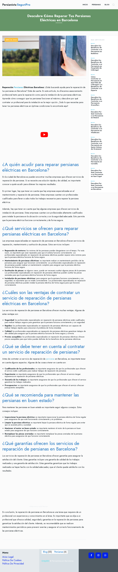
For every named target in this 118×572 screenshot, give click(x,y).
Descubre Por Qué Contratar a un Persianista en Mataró (97, 115)
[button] (113, 4)
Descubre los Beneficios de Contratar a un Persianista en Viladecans (96, 129)
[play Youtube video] (44, 134)
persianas (50, 358)
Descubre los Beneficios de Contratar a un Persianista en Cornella (96, 160)
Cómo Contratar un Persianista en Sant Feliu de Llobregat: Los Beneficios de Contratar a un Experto (96, 84)
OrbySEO (45, 561)
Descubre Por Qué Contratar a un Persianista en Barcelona (97, 186)
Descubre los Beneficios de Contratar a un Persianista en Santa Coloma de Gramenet (96, 144)
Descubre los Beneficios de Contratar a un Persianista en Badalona (96, 50)
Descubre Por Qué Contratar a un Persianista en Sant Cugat (97, 173)
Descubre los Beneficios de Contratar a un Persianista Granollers (96, 101)
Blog (93, 43)
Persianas (18, 87)
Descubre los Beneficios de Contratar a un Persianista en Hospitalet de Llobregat (96, 65)
